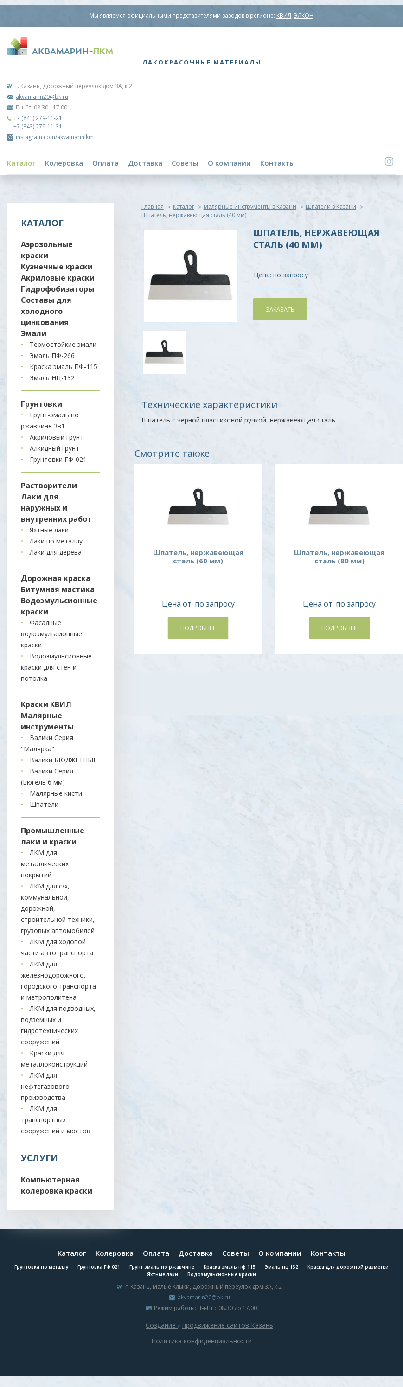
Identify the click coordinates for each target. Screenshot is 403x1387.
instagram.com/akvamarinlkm (50, 137)
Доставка (145, 162)
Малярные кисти (56, 793)
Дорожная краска (55, 578)
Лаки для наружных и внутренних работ (56, 508)
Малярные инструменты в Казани (250, 207)
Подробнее (198, 628)
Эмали (33, 333)
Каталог (21, 162)
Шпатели (44, 804)
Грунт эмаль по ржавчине (161, 1267)
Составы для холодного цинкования (46, 311)
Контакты (277, 162)
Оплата (105, 162)
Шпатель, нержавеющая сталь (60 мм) (198, 556)
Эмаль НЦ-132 (52, 377)
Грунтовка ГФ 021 (98, 1267)
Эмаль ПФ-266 (52, 355)
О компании (229, 162)
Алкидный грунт (54, 448)
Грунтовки (41, 404)
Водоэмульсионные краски (221, 1274)
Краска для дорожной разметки (348, 1267)
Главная (152, 207)
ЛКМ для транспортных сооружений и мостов (55, 1119)
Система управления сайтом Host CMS (202, 1352)
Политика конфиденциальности (201, 1340)
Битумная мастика (58, 589)
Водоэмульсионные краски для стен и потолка (56, 667)
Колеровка (64, 162)
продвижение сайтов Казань (227, 1325)
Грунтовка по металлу (41, 1267)
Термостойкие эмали (63, 344)
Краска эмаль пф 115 (230, 1267)
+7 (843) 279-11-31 (37, 126)
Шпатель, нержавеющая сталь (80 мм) (339, 556)
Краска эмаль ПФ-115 (63, 366)
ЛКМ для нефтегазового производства (45, 1086)
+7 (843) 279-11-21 (37, 118)
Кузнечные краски (57, 267)
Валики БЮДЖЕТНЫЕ (63, 759)
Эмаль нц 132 (281, 1267)
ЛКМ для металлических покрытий (45, 863)
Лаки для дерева (56, 552)
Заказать (280, 309)
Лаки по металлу (56, 541)
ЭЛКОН (303, 15)
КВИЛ (283, 15)
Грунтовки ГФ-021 (58, 459)
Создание (162, 1325)
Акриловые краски (58, 278)
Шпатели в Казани (331, 207)
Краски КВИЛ (46, 704)
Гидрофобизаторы (57, 289)
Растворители (49, 485)
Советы (185, 162)
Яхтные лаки (49, 529)
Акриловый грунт (56, 437)
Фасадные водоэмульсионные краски (51, 633)
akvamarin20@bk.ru (42, 97)
